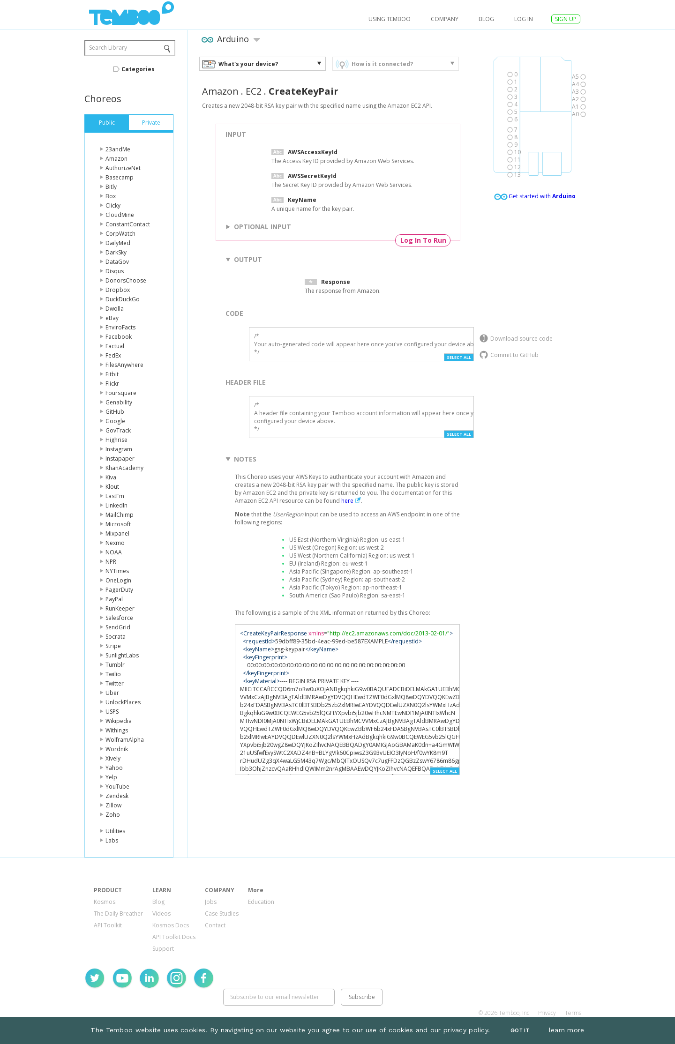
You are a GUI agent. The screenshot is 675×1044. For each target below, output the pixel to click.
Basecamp (119, 177)
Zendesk (116, 796)
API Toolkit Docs (173, 937)
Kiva (110, 477)
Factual (114, 346)
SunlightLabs (122, 655)
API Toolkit (108, 925)
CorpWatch (120, 234)
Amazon (116, 159)
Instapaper (120, 458)
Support (163, 949)
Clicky (112, 205)
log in (523, 19)
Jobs (211, 902)
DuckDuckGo (122, 299)
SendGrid (117, 627)
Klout (112, 487)
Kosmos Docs (170, 925)
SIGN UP (566, 19)
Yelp (111, 777)
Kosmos (104, 902)
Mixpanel (117, 533)
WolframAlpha (124, 740)
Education (261, 902)
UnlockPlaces (123, 702)
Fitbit (112, 374)
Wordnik (116, 749)
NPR (110, 562)
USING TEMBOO (389, 19)
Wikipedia (118, 721)
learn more (567, 1030)
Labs (111, 840)
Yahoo (114, 768)
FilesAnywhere (124, 365)
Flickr (112, 384)
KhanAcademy (124, 468)
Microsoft (118, 524)
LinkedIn (116, 505)
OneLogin (118, 580)
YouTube (117, 786)
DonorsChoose (125, 280)
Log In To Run (423, 240)
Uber (112, 693)
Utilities (115, 831)
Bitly (111, 187)
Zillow (113, 805)
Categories (138, 69)
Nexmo (115, 543)
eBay (112, 318)
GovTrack (118, 430)
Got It (519, 1031)
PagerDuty (119, 590)
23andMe (117, 149)
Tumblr (115, 665)
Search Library (108, 48)
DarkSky (116, 252)
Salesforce (119, 618)
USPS (112, 712)
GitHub (114, 412)
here (347, 501)
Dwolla (114, 309)
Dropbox (117, 290)
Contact (215, 925)
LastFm (114, 496)
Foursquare (120, 393)
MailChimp (119, 515)
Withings (116, 730)
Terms (573, 1013)
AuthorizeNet (123, 168)
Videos (161, 913)
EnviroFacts (120, 327)
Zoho (112, 815)
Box (110, 196)
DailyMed (117, 243)
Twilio (113, 674)
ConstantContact (127, 224)
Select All (459, 357)
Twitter (114, 683)
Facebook (118, 337)
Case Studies (222, 913)
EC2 (254, 91)
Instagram (118, 449)
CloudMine (119, 215)
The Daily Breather (118, 913)
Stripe (113, 646)
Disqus (114, 271)
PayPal (114, 599)
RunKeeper (120, 608)
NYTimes (117, 571)
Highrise (116, 440)
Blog (486, 19)
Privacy (547, 1013)
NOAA (113, 552)
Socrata (115, 637)
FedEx (113, 355)
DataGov (117, 262)
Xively (112, 758)
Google (115, 421)
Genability (118, 402)
